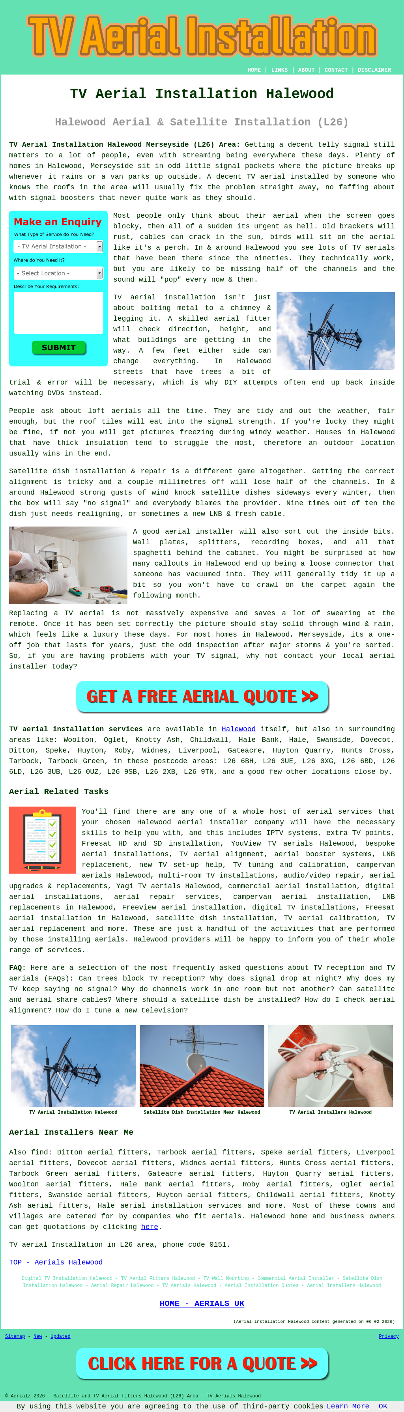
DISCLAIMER (374, 70)
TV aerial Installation (56, 1245)
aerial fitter (242, 319)
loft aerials (114, 411)
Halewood (239, 729)
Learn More (348, 1406)
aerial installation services (181, 1206)
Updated (60, 1336)
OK (383, 1406)
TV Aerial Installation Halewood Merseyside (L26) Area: (124, 145)
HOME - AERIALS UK (202, 1303)
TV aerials (373, 248)
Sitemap (15, 1336)
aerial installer (199, 532)
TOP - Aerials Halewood (56, 1262)
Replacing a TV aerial (57, 613)
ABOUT (306, 70)
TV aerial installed (288, 177)
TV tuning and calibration (289, 865)
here (149, 1227)
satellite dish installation (215, 918)
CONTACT (336, 70)
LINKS (279, 70)
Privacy (389, 1336)
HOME (254, 70)
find (39, 1152)
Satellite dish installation (67, 471)
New (38, 1336)
